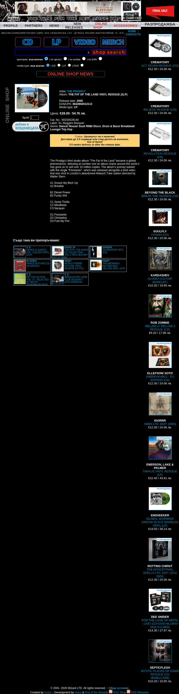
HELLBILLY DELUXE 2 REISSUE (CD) (160, 312)
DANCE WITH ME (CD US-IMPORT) (38, 263)
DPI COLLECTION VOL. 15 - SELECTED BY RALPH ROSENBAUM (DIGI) (37, 279)
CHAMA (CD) (160, 222)
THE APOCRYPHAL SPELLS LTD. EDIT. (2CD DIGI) (160, 558)
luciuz (47, 692)
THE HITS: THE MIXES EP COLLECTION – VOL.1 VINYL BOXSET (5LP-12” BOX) (70, 252)
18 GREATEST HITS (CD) (113, 250)
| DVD (75, 65)
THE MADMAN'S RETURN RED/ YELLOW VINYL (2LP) (114, 265)
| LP (64, 65)
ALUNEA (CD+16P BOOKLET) (160, 265)
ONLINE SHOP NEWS (70, 73)
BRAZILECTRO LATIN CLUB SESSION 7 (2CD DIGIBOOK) (75, 278)
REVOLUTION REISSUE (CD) (160, 140)
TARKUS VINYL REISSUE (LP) (160, 456)
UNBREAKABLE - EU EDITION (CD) (160, 362)
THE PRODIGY (76, 91)
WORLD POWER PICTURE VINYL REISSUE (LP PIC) (74, 265)
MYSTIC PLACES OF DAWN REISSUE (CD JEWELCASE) (160, 659)
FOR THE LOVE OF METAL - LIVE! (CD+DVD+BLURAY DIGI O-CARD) (160, 609)
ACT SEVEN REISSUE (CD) (160, 50)
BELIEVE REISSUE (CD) (159, 94)
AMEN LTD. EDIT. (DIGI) (160, 409)
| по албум (74, 59)
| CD (53, 65)
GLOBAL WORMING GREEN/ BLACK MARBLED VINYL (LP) (160, 507)
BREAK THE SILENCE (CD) (159, 183)
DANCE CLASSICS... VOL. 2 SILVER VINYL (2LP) (37, 251)
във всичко (36, 59)
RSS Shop (117, 692)
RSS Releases (138, 692)
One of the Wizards (96, 692)
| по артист (55, 59)
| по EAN (92, 59)
